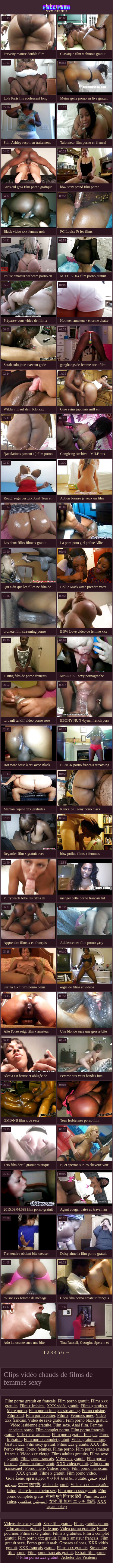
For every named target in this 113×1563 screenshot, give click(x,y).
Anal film (80, 1425)
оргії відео (35, 1478)
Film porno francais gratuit (50, 1552)
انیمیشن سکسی (32, 1501)
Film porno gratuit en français (30, 1401)
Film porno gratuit (73, 1401)
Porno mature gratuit (36, 1463)
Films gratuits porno (91, 1524)
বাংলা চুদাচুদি (29, 1484)
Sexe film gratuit (57, 1524)
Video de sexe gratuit (46, 1420)
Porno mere (35, 1468)
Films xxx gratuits (72, 1444)
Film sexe (61, 1425)
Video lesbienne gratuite (30, 1425)
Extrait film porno (90, 1552)
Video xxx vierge (34, 1454)
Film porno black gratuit (86, 1420)
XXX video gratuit (72, 1463)
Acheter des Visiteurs (79, 1557)
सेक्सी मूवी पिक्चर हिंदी (64, 1496)
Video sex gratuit (70, 1459)
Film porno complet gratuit (46, 1439)
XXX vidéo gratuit (63, 1406)
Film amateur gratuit (23, 1528)
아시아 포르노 (60, 1478)
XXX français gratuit (37, 1548)
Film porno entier (40, 1415)
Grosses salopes (72, 1543)
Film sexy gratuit (40, 1444)
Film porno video (81, 1473)
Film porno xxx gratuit (56, 7)
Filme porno (63, 1449)
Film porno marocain (89, 1468)
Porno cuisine (93, 1410)
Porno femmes (38, 1449)
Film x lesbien (32, 1406)
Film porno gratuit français (74, 1434)
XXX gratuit (26, 1473)
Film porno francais (37, 1459)
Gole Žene (15, 1478)
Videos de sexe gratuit (22, 1524)
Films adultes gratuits (70, 1454)
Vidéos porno (58, 1468)
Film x (62, 1415)
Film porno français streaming (54, 1410)
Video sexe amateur (33, 1434)
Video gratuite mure (88, 1439)
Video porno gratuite (77, 1528)
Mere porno (17, 1410)
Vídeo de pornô (55, 1484)
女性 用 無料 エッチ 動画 (72, 1501)
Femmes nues (82, 1415)
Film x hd (15, 1415)
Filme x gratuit (51, 1473)
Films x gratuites (67, 1533)
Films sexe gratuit (35, 1533)
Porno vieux (14, 1449)
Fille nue (50, 1528)
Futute (80, 1478)
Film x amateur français (78, 1538)
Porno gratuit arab (42, 1543)
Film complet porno (52, 1430)
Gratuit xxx (14, 1444)
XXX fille (98, 1444)
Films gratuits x (94, 1406)
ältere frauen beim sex (37, 1490)
